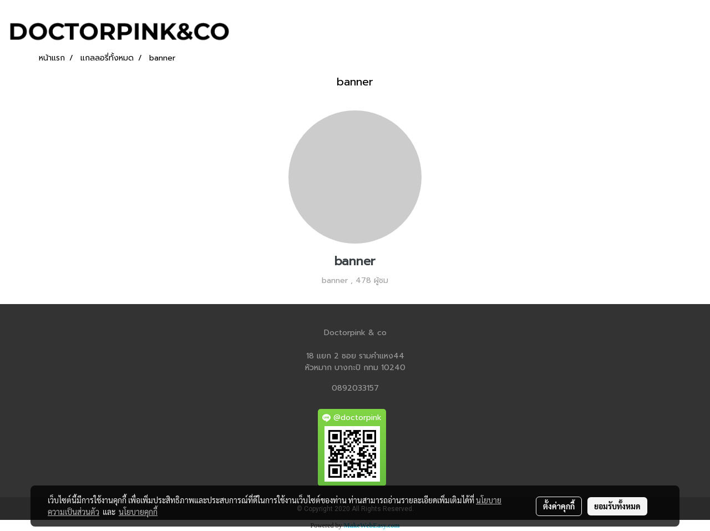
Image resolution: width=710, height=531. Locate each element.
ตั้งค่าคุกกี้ (559, 506)
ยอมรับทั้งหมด (617, 506)
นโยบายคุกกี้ (138, 512)
